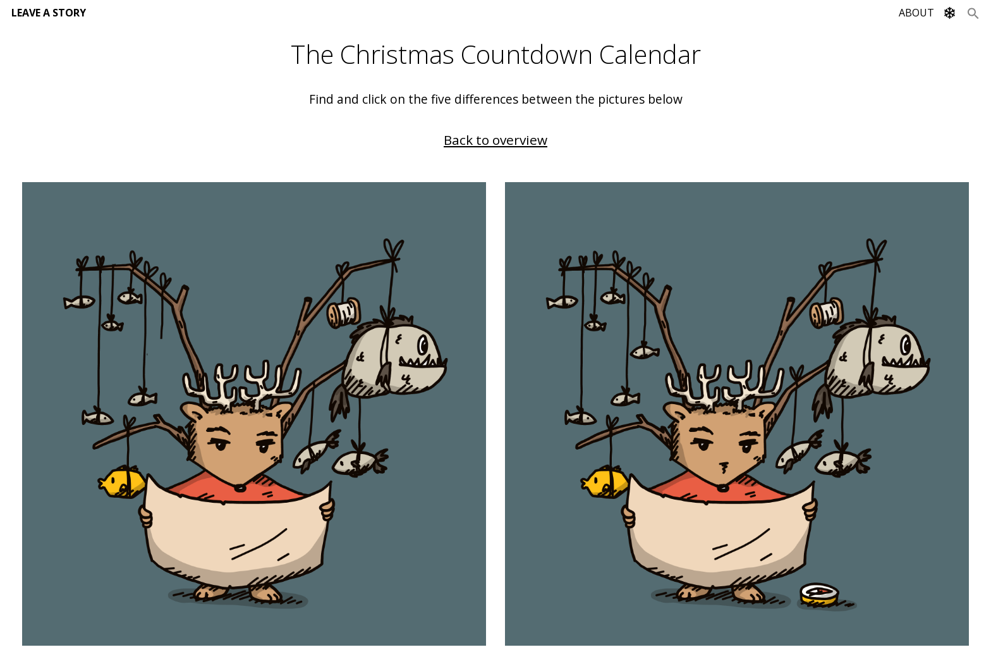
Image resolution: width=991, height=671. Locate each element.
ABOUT (916, 13)
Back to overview (495, 140)
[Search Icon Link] (973, 13)
